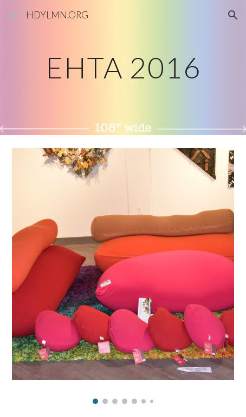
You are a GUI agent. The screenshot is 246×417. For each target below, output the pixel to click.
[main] (123, 67)
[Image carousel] (123, 276)
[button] (13, 15)
